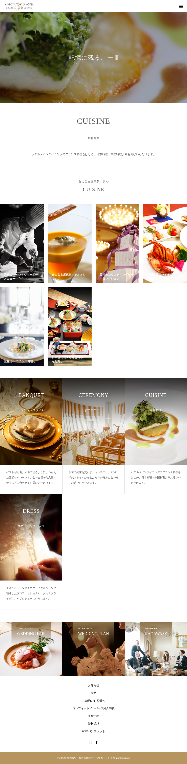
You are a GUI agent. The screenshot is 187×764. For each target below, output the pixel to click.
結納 (93, 693)
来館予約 (93, 716)
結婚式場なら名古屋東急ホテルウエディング (88, 758)
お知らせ (93, 685)
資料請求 (93, 723)
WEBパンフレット (93, 731)
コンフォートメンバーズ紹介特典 (93, 708)
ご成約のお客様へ (93, 700)
